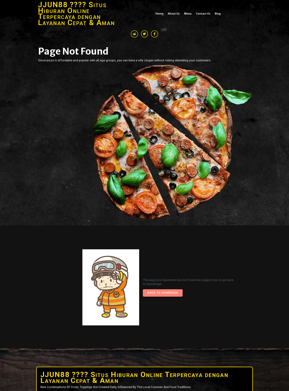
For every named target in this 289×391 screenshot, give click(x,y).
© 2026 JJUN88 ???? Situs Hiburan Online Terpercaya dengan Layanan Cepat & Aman (89, 343)
